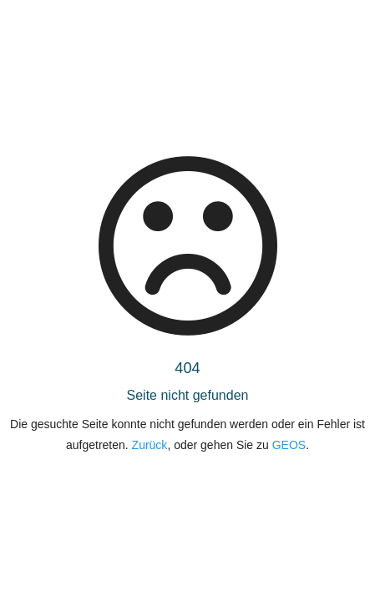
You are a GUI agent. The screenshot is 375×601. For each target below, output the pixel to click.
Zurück (150, 445)
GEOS (289, 445)
